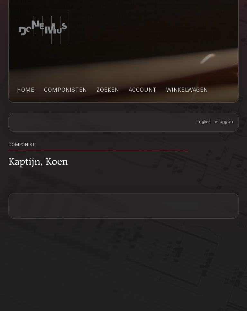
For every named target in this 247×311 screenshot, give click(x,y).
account (143, 90)
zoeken (107, 90)
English (204, 122)
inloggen (224, 122)
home (25, 90)
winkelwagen (187, 90)
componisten (65, 90)
